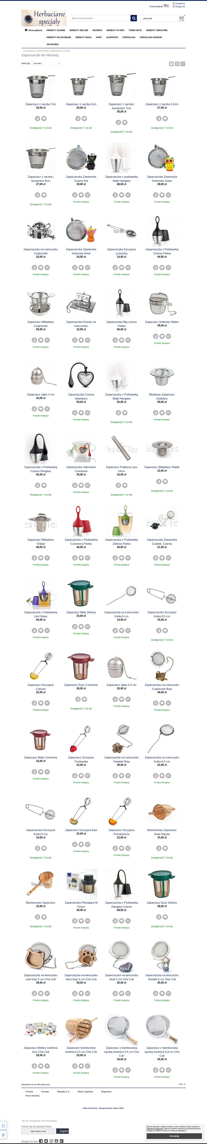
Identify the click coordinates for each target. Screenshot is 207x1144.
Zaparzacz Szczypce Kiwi (81, 830)
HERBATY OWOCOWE (157, 30)
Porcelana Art (34, 1121)
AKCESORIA (53, 44)
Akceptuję (174, 1136)
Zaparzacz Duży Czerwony (81, 685)
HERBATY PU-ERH (115, 30)
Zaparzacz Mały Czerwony (40, 757)
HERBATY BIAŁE (83, 37)
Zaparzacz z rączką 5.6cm (162, 104)
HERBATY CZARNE (56, 30)
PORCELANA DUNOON (151, 37)
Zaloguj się (180, 6)
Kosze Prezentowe (49, 1121)
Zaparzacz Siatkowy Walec (162, 322)
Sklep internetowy (90, 1108)
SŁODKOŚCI (112, 37)
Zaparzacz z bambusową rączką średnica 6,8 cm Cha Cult (162, 1051)
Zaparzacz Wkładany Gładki (161, 467)
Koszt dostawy (32, 1096)
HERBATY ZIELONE (78, 30)
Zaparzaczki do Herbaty (60, 51)
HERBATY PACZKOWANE (59, 37)
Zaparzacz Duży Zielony (162, 902)
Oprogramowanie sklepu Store (111, 1108)
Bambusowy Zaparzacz (40, 902)
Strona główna (35, 30)
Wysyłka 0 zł (63, 1092)
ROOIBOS (97, 30)
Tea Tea (25, 1121)
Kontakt (45, 1092)
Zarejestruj (180, 3)
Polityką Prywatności (155, 1129)
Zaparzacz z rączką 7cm (40, 104)
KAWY (99, 37)
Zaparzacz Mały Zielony (81, 612)
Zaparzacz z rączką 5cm (81, 104)
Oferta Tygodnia (85, 1092)
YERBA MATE (135, 30)
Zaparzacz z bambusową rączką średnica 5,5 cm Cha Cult (121, 1051)
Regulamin (106, 1092)
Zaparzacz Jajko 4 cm (40, 394)
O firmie (29, 1092)
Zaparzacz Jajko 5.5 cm (121, 685)
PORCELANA (129, 37)
